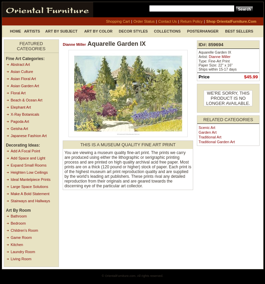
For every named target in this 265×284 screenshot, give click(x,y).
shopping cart (118, 21)
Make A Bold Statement (30, 194)
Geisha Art (19, 129)
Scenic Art (207, 128)
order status (144, 21)
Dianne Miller (74, 44)
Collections (167, 31)
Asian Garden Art (25, 86)
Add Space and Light (28, 158)
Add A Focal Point (25, 151)
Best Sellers (239, 31)
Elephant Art (21, 107)
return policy (191, 21)
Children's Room (24, 230)
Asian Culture (22, 72)
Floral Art (18, 93)
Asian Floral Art (23, 79)
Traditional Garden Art (217, 142)
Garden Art (208, 132)
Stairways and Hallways (30, 201)
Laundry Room (23, 252)
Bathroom (19, 216)
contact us (167, 21)
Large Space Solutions (29, 187)
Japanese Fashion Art (29, 136)
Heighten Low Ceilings (29, 172)
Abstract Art (20, 64)
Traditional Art (210, 137)
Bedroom (18, 223)
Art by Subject (61, 31)
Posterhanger (203, 31)
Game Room (21, 237)
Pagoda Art (20, 121)
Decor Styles (133, 31)
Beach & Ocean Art (27, 100)
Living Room (21, 259)
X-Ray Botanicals (25, 114)
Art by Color (98, 31)
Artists (32, 31)
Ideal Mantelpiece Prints (30, 179)
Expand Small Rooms (29, 165)
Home (15, 31)
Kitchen (17, 245)
